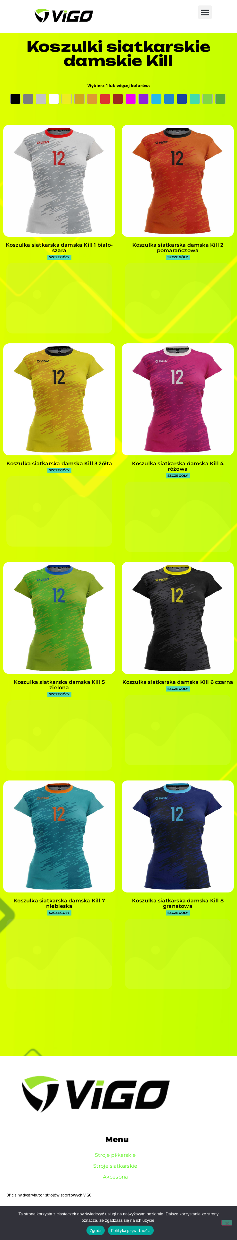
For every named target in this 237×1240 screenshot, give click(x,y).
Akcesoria (117, 1177)
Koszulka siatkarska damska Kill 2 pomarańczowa (178, 247)
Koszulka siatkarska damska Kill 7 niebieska (59, 903)
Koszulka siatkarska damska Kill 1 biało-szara (59, 247)
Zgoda (96, 1230)
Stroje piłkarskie (117, 1155)
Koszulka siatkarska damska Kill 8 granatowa (178, 903)
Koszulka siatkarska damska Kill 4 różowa (178, 466)
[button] (205, 12)
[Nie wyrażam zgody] (226, 1223)
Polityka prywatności (131, 1230)
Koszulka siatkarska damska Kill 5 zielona (59, 685)
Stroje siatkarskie (117, 1166)
